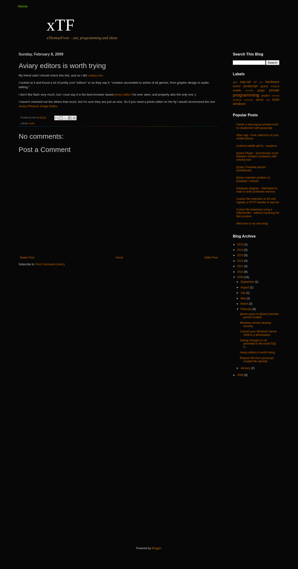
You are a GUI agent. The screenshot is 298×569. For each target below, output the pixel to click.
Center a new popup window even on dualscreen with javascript (257, 126)
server (260, 99)
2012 (240, 260)
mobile (237, 90)
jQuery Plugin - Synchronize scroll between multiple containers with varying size (257, 157)
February (246, 309)
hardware (272, 82)
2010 (240, 271)
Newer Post (27, 257)
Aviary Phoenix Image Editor (38, 106)
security (248, 99)
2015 (240, 244)
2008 (240, 375)
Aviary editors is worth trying (257, 352)
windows (239, 104)
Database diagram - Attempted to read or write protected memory (256, 190)
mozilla (249, 90)
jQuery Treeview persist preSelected (250, 169)
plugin (261, 90)
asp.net (245, 82)
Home (23, 6)
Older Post (211, 257)
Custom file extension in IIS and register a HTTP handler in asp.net (257, 200)
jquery (264, 86)
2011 (240, 266)
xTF (60, 25)
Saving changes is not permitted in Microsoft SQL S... (258, 344)
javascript (251, 86)
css (261, 82)
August (245, 287)
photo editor (123, 94)
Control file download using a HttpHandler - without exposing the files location (257, 213)
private (274, 90)
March (244, 303)
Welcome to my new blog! (252, 223)
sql (268, 99)
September (247, 281)
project (265, 95)
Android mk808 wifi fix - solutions (256, 146)
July (243, 292)
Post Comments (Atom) (50, 264)
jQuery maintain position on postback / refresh (253, 179)
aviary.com (95, 75)
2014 (240, 250)
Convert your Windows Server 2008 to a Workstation (258, 333)
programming (246, 95)
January (245, 368)
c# (255, 82)
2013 (240, 255)
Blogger (156, 548)
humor (237, 86)
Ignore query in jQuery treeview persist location (259, 315)
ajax (235, 82)
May (243, 298)
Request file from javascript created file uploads (257, 359)
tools (32, 123)
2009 (240, 277)
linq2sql (275, 86)
